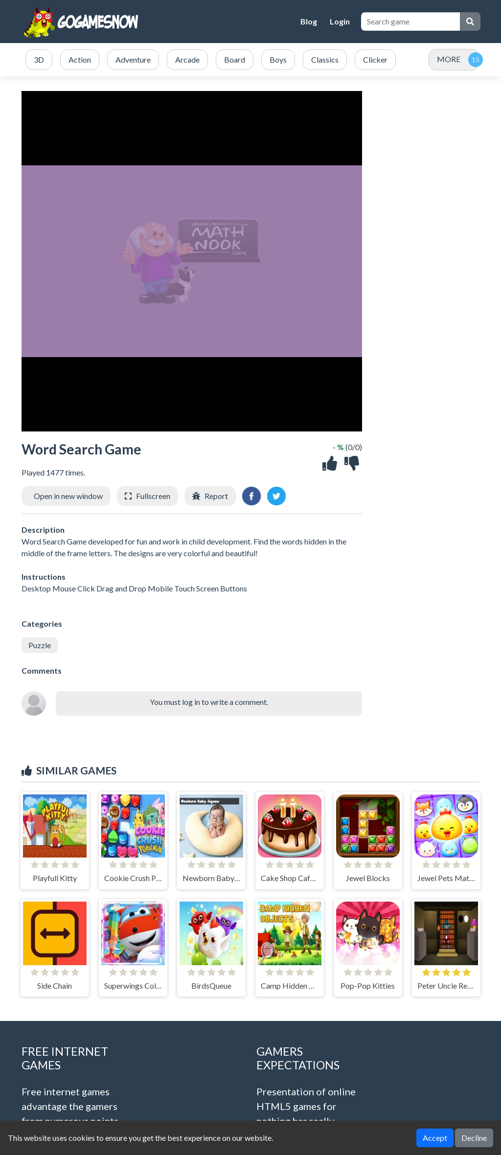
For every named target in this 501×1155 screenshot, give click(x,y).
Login (340, 21)
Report (216, 495)
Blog (308, 21)
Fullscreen (153, 495)
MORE (448, 59)
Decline (474, 1137)
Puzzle (39, 645)
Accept (435, 1137)
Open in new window (68, 495)
